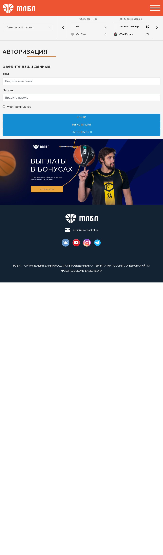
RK (77, 26)
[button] (63, 27)
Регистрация (81, 124)
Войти (81, 117)
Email (6, 73)
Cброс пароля (81, 132)
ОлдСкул (81, 34)
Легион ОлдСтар (129, 26)
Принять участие (47, 189)
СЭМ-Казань (126, 34)
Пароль (8, 90)
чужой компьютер (17, 107)
